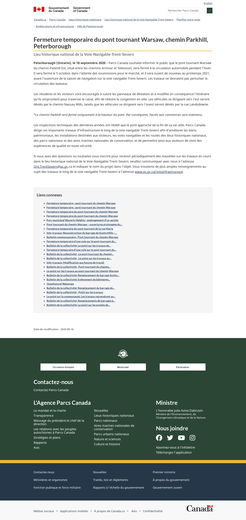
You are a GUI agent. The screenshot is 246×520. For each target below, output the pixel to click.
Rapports (40, 442)
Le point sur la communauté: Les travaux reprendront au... (81, 296)
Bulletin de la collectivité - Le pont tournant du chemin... (80, 254)
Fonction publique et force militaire (57, 487)
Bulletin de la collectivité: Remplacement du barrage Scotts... (83, 275)
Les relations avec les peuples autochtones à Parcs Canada (55, 431)
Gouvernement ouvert (167, 487)
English (208, 3)
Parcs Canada (57, 19)
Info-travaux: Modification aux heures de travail (75, 262)
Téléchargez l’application (174, 452)
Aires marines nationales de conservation (114, 427)
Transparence (43, 415)
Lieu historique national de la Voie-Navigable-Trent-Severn (138, 19)
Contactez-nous (44, 472)
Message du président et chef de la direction (59, 422)
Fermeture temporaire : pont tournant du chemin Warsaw (81, 203)
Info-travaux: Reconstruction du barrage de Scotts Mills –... (82, 233)
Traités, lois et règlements (110, 480)
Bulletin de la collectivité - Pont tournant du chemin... (79, 266)
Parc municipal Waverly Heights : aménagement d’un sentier (83, 220)
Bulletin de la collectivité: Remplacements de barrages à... (81, 300)
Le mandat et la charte (50, 410)
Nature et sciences (107, 439)
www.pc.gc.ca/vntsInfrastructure (159, 172)
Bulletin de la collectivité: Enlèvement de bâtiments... (78, 279)
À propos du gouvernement (171, 480)
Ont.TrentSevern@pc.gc (51, 166)
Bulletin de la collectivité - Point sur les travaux (75, 292)
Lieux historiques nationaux (85, 19)
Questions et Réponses (60, 283)
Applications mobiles (74, 511)
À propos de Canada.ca (109, 511)
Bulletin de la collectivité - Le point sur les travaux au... (79, 258)
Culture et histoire (107, 444)
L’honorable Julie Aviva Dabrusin (181, 413)
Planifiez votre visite (188, 19)
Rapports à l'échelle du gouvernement (118, 487)
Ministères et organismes (50, 480)
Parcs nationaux (105, 420)
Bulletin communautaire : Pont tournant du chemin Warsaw (82, 237)
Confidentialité (153, 511)
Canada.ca (40, 19)
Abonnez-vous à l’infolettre (175, 447)
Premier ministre (164, 472)
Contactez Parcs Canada (51, 390)
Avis (37, 447)
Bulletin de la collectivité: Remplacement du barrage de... (81, 288)
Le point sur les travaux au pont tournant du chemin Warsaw (83, 271)
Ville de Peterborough (90, 26)
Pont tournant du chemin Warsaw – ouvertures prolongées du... (84, 224)
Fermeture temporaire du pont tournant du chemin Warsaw (82, 211)
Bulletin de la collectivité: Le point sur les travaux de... (79, 245)
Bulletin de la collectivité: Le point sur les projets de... (78, 305)
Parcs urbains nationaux (111, 434)
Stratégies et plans (47, 437)
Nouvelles (101, 410)
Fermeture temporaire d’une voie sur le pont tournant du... (81, 241)
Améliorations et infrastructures (55, 26)
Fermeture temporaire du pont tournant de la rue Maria (80, 228)
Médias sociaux (44, 511)
